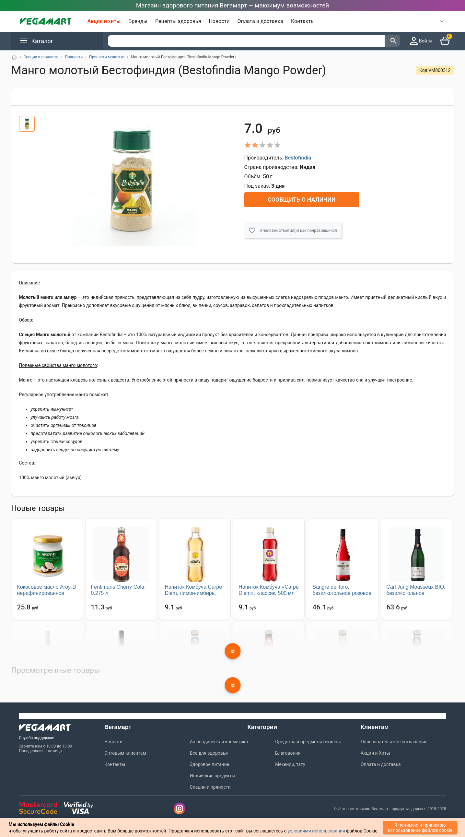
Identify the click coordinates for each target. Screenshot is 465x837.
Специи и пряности (210, 785)
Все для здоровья (209, 751)
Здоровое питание (209, 763)
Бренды (137, 21)
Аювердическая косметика (219, 740)
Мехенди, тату (290, 763)
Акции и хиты (104, 21)
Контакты (303, 21)
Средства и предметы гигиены (308, 740)
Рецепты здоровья (178, 21)
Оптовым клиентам (125, 751)
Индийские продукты (212, 774)
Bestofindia (298, 156)
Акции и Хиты (375, 751)
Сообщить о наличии (302, 198)
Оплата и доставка (260, 21)
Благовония (287, 751)
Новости (219, 21)
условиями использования (316, 830)
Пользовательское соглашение (394, 740)
